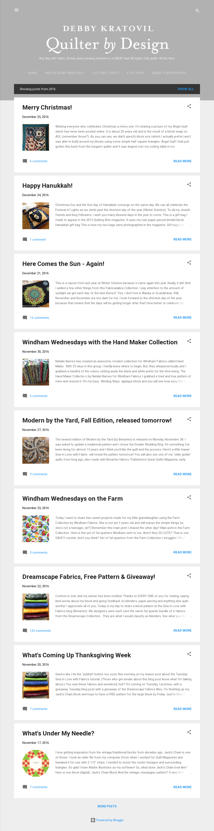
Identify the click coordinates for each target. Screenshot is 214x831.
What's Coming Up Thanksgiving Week (76, 655)
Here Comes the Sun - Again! (63, 263)
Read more (182, 161)
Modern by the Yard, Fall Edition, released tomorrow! (97, 420)
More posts (107, 806)
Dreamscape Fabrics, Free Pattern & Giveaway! (88, 576)
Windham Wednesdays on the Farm (72, 498)
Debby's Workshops (169, 73)
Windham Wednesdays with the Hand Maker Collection (100, 342)
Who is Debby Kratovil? (65, 73)
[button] (189, 107)
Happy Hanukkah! (47, 185)
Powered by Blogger (107, 820)
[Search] (197, 11)
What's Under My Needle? (58, 733)
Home (32, 73)
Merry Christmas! (47, 107)
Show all (186, 89)
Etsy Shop (135, 73)
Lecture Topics (105, 73)
